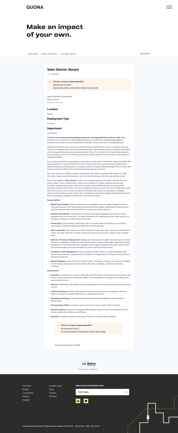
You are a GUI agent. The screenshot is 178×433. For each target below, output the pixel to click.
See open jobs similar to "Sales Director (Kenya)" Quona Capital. (75, 88)
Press (51, 389)
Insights (26, 400)
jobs (33, 54)
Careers (52, 392)
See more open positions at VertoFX (67, 345)
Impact (26, 396)
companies (49, 54)
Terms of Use (95, 426)
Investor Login (55, 385)
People (26, 389)
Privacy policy (83, 369)
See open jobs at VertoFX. (62, 85)
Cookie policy (93, 369)
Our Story (27, 385)
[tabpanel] (89, 227)
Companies (28, 392)
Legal (87, 426)
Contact (53, 396)
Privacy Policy (79, 426)
